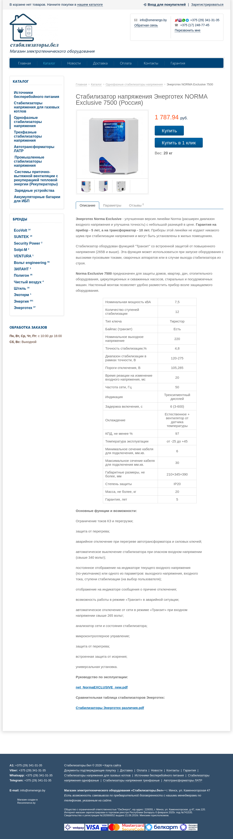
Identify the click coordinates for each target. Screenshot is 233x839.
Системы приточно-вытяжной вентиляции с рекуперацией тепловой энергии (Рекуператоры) (36, 178)
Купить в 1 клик (179, 142)
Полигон (23, 275)
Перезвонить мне (187, 30)
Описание (87, 205)
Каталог (49, 63)
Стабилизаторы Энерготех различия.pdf (110, 708)
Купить (169, 130)
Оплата (126, 63)
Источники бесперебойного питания (36, 95)
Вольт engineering (32, 263)
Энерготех (24, 308)
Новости (74, 63)
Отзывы (136, 205)
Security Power (28, 243)
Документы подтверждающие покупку (90, 770)
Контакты (151, 63)
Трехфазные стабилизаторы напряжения (28, 136)
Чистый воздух (29, 282)
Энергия (23, 301)
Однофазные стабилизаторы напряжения (28, 122)
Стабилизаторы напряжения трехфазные (131, 780)
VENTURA (23, 256)
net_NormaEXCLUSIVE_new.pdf (102, 687)
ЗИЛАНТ (22, 269)
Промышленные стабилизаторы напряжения (29, 161)
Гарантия (178, 63)
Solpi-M (21, 250)
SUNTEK (23, 237)
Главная (24, 63)
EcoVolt (22, 230)
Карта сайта (112, 765)
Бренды (20, 219)
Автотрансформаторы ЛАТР (34, 149)
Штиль (21, 288)
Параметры (112, 205)
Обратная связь (146, 25)
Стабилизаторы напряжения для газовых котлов (36, 107)
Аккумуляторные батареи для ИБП (37, 199)
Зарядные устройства (34, 190)
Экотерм (22, 295)
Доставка (100, 63)
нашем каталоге (90, 4)
